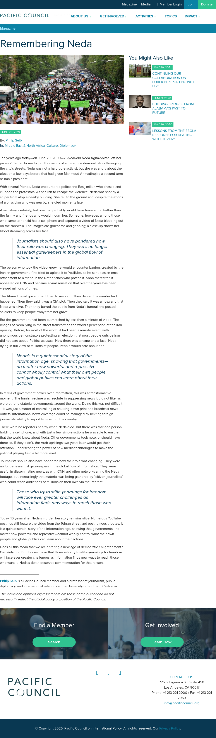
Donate (207, 4)
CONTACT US (182, 677)
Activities (144, 16)
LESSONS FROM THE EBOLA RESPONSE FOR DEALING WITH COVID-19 (174, 135)
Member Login (171, 4)
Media (146, 4)
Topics (171, 16)
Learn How (162, 642)
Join (191, 4)
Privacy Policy (169, 728)
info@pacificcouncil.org (181, 703)
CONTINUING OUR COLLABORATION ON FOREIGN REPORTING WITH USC (173, 80)
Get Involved (112, 16)
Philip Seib (14, 140)
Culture (52, 145)
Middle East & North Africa (25, 145)
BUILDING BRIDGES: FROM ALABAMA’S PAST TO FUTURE (173, 108)
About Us (79, 16)
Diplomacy (68, 145)
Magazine (129, 4)
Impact (191, 16)
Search (54, 642)
